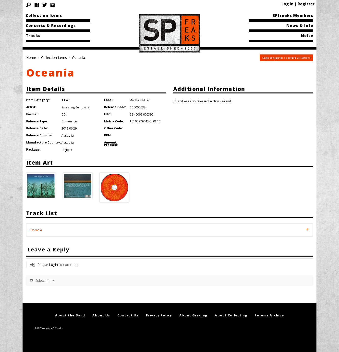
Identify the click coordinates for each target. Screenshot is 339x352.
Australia (67, 135)
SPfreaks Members (293, 15)
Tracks (33, 35)
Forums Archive (269, 315)
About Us (101, 315)
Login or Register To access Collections (286, 57)
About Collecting (231, 315)
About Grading (193, 315)
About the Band (70, 315)
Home (31, 57)
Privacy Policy (159, 315)
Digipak (66, 150)
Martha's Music (140, 100)
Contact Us (128, 315)
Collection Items (44, 15)
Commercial (69, 121)
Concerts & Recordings (51, 25)
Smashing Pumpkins (75, 107)
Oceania (50, 72)
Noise (307, 35)
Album (66, 100)
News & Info (299, 25)
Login (53, 264)
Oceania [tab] (36, 230)
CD (63, 114)
